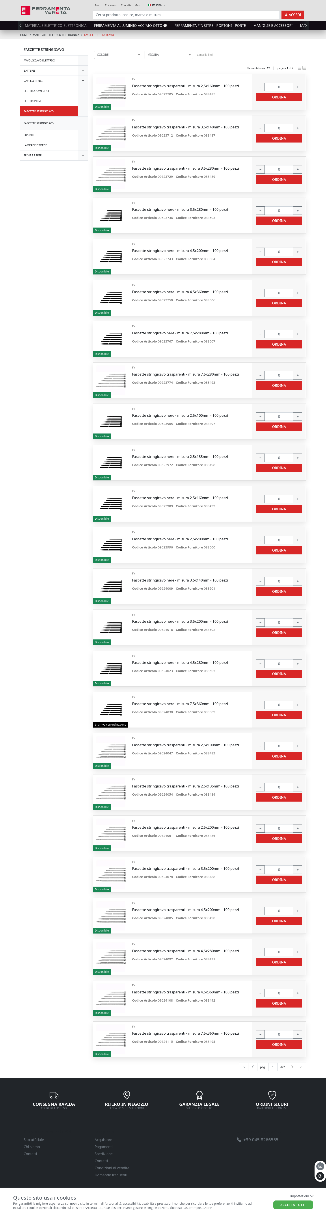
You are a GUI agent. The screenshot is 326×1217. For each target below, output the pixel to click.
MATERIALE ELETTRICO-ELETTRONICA (56, 25)
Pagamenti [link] (104, 1146)
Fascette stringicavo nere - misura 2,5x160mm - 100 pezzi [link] (180, 498)
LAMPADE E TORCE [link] (35, 145)
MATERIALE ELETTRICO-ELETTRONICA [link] (56, 35)
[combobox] (118, 55)
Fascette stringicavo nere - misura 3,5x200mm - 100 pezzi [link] (180, 621)
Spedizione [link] (104, 1153)
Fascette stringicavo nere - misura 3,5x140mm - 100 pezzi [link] (180, 580)
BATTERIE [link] (29, 70)
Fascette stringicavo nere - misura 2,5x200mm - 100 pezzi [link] (180, 539)
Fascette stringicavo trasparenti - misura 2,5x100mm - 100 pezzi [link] (185, 745)
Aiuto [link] (98, 5)
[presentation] (22, 25)
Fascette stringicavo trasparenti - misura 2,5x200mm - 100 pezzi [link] (185, 827)
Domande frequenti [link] (111, 1175)
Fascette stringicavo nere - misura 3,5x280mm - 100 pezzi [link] (180, 209)
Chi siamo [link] (111, 5)
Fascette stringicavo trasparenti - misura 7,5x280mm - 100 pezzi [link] (185, 374)
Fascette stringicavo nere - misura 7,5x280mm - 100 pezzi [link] (180, 333)
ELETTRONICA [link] (32, 101)
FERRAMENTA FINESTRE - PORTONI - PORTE (210, 25)
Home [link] (24, 35)
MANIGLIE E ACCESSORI (273, 25)
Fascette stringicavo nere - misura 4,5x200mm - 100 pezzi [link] (180, 251)
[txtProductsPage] (273, 1067)
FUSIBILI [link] (29, 135)
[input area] (186, 15)
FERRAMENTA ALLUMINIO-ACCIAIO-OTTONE (130, 25)
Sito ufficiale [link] (34, 1139)
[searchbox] (140, 60)
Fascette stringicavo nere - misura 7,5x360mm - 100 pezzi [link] (180, 704)
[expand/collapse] (83, 60)
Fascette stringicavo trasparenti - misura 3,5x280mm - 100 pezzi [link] (185, 168)
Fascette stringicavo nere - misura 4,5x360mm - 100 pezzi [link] (180, 292)
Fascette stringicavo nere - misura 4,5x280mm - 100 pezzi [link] (180, 663)
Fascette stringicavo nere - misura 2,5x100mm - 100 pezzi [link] (180, 415)
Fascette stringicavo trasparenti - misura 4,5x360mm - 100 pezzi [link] (185, 992)
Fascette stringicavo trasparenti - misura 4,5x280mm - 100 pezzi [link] (185, 951)
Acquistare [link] (103, 1139)
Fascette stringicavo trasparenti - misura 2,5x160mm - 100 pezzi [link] (185, 86)
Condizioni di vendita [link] (112, 1167)
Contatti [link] (126, 5)
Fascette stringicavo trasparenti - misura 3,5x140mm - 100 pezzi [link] (185, 127)
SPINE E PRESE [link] (33, 155)
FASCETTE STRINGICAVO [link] (99, 35)
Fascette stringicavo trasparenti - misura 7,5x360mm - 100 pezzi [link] (185, 1033)
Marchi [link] (139, 5)
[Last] (301, 1067)
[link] (46, 10)
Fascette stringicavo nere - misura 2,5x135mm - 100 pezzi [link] (180, 457)
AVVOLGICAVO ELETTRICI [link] (39, 60)
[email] (320, 1166)
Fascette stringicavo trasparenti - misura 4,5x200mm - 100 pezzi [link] (185, 910)
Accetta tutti (293, 1205)
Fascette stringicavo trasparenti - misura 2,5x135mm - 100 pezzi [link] (185, 786)
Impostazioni (301, 1196)
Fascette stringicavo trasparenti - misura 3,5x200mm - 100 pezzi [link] (185, 869)
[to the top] (320, 1176)
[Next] (292, 1067)
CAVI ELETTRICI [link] (33, 81)
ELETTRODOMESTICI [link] (36, 91)
